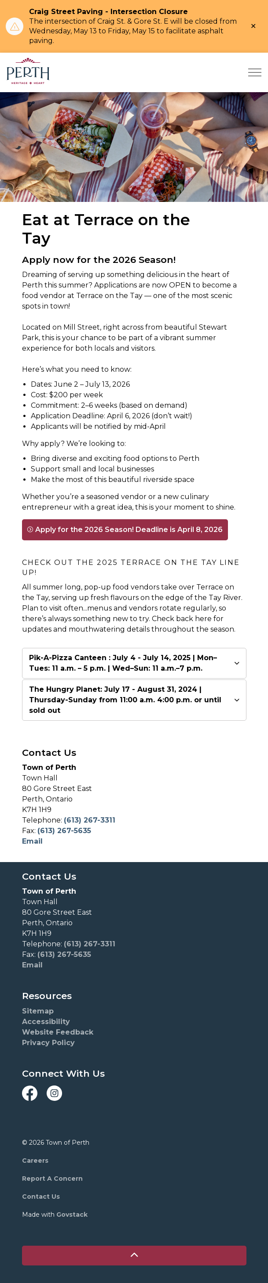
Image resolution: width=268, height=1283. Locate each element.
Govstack (72, 1214)
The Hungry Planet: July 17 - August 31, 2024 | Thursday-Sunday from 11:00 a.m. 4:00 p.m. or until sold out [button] (125, 700)
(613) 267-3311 (89, 820)
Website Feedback (57, 1032)
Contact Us (41, 1196)
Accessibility (46, 1021)
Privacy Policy (48, 1043)
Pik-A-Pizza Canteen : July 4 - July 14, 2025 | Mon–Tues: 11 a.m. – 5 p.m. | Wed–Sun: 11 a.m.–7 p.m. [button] (123, 663)
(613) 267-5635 (64, 831)
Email (32, 841)
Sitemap (38, 1011)
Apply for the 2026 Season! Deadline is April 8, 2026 (125, 529)
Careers (35, 1160)
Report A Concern (52, 1178)
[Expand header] (255, 72)
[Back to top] (134, 1255)
